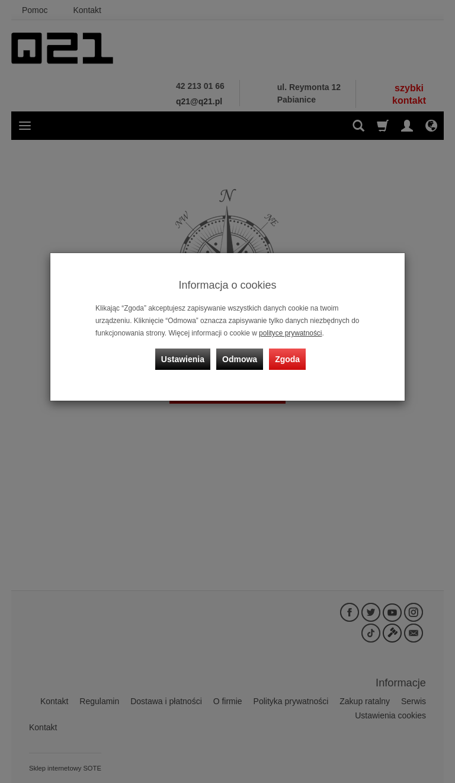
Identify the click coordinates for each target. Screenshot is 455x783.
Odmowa (239, 359)
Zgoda (287, 359)
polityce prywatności (290, 333)
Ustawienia (182, 359)
